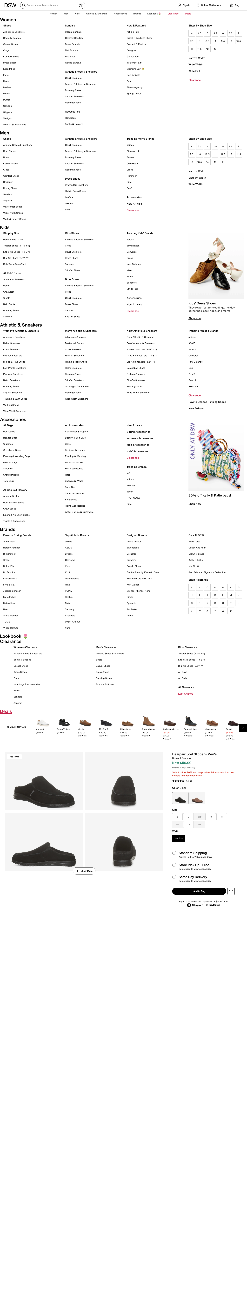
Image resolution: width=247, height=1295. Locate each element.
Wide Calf (194, 71)
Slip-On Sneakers (74, 96)
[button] (231, 891)
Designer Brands (137, 535)
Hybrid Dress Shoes (75, 191)
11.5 (200, 48)
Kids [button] (77, 13)
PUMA (191, 374)
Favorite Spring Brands (17, 535)
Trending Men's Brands (140, 139)
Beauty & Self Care (75, 437)
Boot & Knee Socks (13, 502)
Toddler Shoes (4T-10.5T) (16, 245)
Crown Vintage (196, 553)
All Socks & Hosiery (15, 490)
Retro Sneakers (11, 380)
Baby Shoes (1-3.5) (13, 239)
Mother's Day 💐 (135, 68)
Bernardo (131, 553)
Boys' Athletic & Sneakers (140, 343)
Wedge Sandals (73, 62)
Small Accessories (75, 493)
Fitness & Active (74, 462)
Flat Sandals (71, 50)
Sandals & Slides (105, 684)
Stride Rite (132, 288)
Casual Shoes (10, 44)
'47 (128, 473)
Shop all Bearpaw (181, 758)
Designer (131, 50)
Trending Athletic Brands (203, 331)
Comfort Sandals (74, 38)
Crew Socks (9, 508)
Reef (129, 188)
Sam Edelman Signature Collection (207, 572)
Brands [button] (137, 13)
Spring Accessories (138, 432)
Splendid (131, 603)
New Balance (134, 264)
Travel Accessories (75, 505)
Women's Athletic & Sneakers (21, 331)
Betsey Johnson (11, 547)
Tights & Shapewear (14, 521)
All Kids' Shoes (12, 273)
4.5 (199, 33)
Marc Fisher (9, 597)
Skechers (132, 282)
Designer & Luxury (75, 450)
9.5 (223, 41)
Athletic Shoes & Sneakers (81, 72)
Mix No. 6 (193, 566)
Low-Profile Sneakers (14, 368)
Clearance (194, 80)
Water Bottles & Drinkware (79, 512)
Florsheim (132, 175)
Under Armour (72, 621)
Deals (188, 13)
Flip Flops (70, 56)
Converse (132, 251)
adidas (130, 145)
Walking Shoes (73, 102)
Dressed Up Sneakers (76, 185)
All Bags (8, 425)
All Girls (182, 678)
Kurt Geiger (133, 584)
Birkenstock (133, 151)
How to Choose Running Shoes (207, 402)
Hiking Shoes (10, 188)
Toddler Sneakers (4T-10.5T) (142, 349)
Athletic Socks (11, 496)
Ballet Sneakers (11, 343)
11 (192, 48)
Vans (67, 627)
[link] (43, 729)
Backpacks (9, 431)
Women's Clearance (25, 647)
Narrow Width (196, 58)
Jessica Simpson (12, 590)
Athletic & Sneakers (14, 31)
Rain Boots (9, 304)
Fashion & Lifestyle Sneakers (80, 84)
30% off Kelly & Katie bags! (209, 495)
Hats (67, 474)
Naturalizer (9, 603)
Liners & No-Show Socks (16, 514)
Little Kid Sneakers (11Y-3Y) (142, 355)
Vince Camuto (10, 627)
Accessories (134, 197)
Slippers (7, 112)
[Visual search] (81, 5)
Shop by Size (11, 233)
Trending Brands (137, 467)
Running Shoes (73, 90)
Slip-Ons (7, 200)
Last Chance (185, 694)
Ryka (68, 603)
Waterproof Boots (12, 206)
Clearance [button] (173, 13)
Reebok (192, 380)
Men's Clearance (106, 647)
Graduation (133, 56)
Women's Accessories (140, 438)
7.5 (191, 41)
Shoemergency (135, 87)
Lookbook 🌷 (154, 13)
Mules (6, 93)
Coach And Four (197, 547)
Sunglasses (71, 499)
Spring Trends (134, 93)
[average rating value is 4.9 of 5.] (181, 781)
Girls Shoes (72, 233)
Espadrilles (9, 68)
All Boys (182, 672)
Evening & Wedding (75, 456)
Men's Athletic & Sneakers (81, 331)
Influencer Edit (134, 62)
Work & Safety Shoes (14, 124)
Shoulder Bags (11, 474)
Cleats (6, 298)
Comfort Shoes (11, 56)
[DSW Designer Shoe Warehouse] (10, 5)
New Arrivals (133, 75)
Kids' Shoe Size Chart (14, 264)
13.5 (199, 162)
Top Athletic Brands (77, 535)
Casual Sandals (73, 31)
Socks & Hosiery (74, 124)
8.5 (207, 41)
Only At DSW (196, 535)
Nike (129, 182)
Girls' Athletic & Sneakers (140, 337)
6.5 (231, 33)
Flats (5, 75)
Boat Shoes (9, 151)
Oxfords (69, 203)
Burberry (131, 560)
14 (207, 162)
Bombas (131, 485)
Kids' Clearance (187, 647)
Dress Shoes (9, 62)
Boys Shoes (72, 279)
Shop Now (194, 318)
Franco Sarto (10, 578)
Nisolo (130, 597)
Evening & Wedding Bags (16, 456)
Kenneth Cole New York (139, 578)
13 (215, 48)
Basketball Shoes (74, 343)
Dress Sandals (72, 44)
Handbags (70, 117)
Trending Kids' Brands (140, 233)
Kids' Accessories (137, 451)
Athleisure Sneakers (14, 337)
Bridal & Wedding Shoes (139, 38)
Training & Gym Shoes (15, 398)
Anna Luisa (194, 541)
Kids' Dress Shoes (202, 303)
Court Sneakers (73, 78)
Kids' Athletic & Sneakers (142, 331)
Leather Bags (10, 462)
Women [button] (53, 13)
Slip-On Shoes (72, 270)
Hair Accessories (74, 468)
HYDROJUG (133, 497)
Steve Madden (10, 615)
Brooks (130, 157)
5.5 (215, 33)
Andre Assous (134, 541)
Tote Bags (8, 481)
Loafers (7, 87)
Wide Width (195, 64)
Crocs (130, 169)
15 (215, 162)
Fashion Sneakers (12, 355)
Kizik (67, 572)
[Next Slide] (243, 728)
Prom (129, 81)
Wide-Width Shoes (13, 212)
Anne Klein (9, 541)
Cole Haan (132, 163)
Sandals (7, 105)
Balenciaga (133, 547)
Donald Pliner (134, 566)
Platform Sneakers (13, 374)
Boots (6, 157)
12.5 (238, 154)
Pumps (6, 99)
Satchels (8, 468)
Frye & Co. (9, 584)
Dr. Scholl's (9, 572)
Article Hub (133, 31)
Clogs (6, 50)
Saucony (69, 609)
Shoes (7, 25)
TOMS (6, 621)
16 (223, 162)
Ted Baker (132, 609)
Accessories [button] (120, 13)
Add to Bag (199, 891)
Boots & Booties (12, 38)
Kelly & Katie (195, 560)
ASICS (191, 343)
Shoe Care (70, 487)
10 (231, 41)
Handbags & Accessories (26, 684)
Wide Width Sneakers (14, 411)
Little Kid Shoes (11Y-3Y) (16, 251)
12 (207, 48)
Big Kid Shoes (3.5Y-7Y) (16, 258)
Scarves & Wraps (74, 481)
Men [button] (66, 13)
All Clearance (186, 687)
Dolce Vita (8, 566)
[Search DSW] (53, 5)
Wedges (7, 118)
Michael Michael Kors (138, 590)
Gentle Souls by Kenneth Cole (143, 572)
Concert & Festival (137, 44)
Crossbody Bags (11, 450)
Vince (130, 615)
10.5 (238, 41)
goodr (130, 491)
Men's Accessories (138, 445)
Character (8, 291)
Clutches (8, 444)
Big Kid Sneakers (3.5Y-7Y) (141, 361)
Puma (130, 276)
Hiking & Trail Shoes (14, 361)
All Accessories (74, 425)
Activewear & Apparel (76, 431)
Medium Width (197, 178)
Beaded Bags (10, 437)
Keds (67, 566)
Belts (68, 444)
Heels (6, 81)
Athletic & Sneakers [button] (96, 13)
